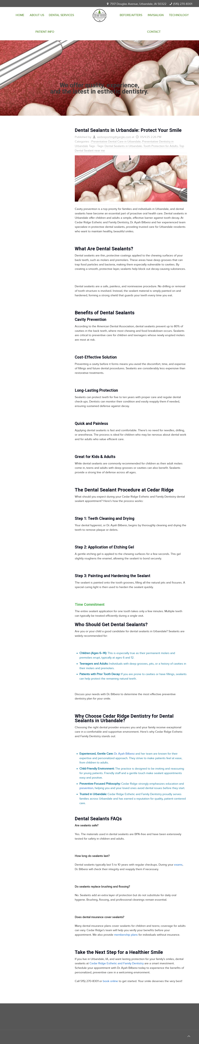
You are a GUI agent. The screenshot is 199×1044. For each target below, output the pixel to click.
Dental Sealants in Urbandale (123, 146)
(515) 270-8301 (182, 4)
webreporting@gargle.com (114, 137)
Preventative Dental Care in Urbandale (116, 141)
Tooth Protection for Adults (160, 146)
